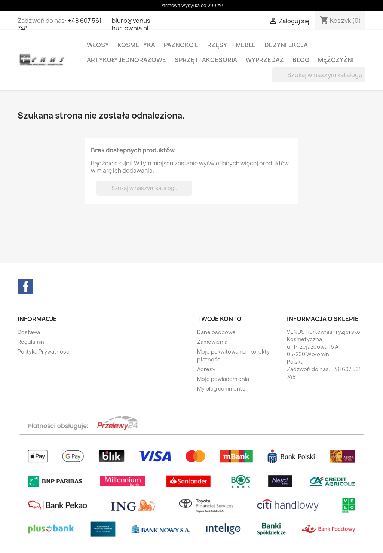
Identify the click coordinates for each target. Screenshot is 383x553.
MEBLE (246, 45)
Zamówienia (212, 341)
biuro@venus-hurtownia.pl (132, 24)
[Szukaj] (320, 74)
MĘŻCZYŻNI (335, 60)
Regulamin (31, 341)
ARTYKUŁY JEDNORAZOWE (126, 60)
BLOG (300, 60)
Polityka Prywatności (44, 351)
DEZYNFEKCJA (286, 45)
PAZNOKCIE (181, 45)
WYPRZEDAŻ (265, 60)
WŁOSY (98, 45)
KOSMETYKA (136, 45)
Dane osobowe (216, 332)
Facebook (25, 286)
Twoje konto (219, 319)
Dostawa (29, 332)
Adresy (206, 369)
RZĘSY (217, 45)
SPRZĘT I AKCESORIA (206, 60)
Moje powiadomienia (223, 378)
